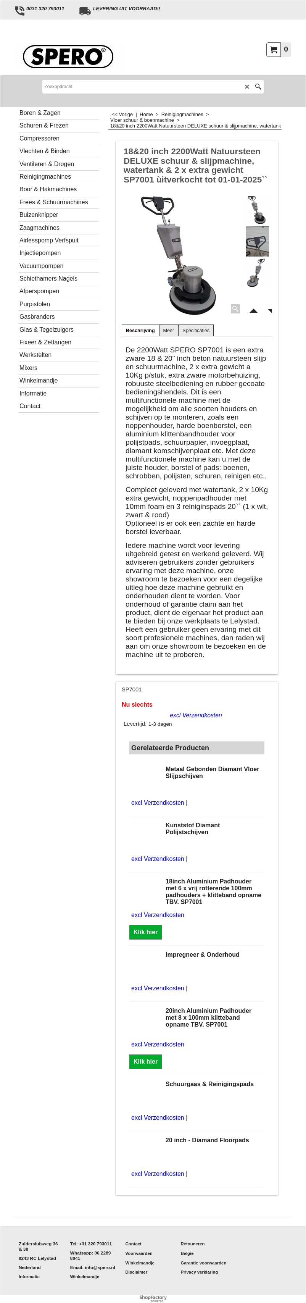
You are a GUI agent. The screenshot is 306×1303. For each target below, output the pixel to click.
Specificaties (195, 330)
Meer (168, 330)
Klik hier (146, 932)
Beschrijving (140, 330)
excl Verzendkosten (196, 715)
